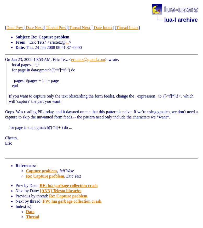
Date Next (34, 27)
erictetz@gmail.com (88, 59)
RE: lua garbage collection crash (68, 185)
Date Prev (15, 27)
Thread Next (79, 27)
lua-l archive (181, 19)
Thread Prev (56, 27)
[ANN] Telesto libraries (60, 191)
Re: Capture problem (45, 176)
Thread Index (127, 27)
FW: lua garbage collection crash (72, 201)
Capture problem (41, 171)
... (67, 42)
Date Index (103, 27)
